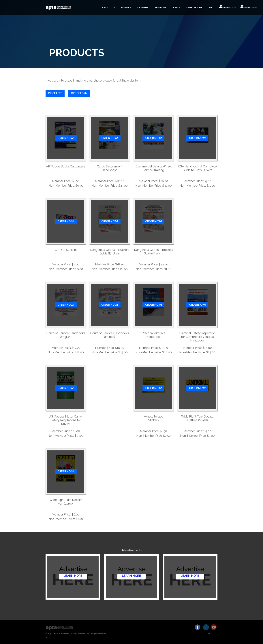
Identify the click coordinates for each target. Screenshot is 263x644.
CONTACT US (194, 7)
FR (210, 7)
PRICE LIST (55, 93)
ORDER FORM (79, 93)
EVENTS (126, 7)
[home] (58, 7)
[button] (108, 8)
